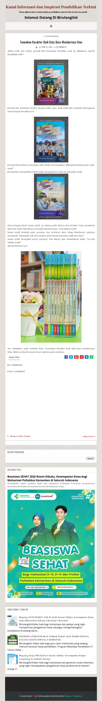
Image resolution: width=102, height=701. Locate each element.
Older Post (88, 436)
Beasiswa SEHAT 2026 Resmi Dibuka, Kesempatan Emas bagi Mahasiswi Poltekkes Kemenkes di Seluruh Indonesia (47, 478)
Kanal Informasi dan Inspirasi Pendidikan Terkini (51, 7)
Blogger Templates (73, 696)
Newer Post (16, 436)
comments (61, 47)
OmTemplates (44, 696)
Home (27, 436)
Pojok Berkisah (52, 36)
